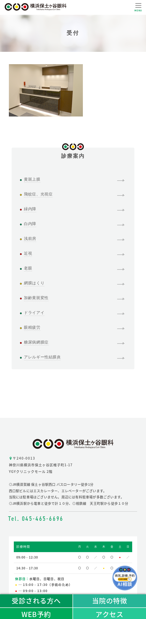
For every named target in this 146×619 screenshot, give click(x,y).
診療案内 (73, 153)
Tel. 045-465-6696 (36, 518)
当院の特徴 (109, 601)
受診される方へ (36, 601)
